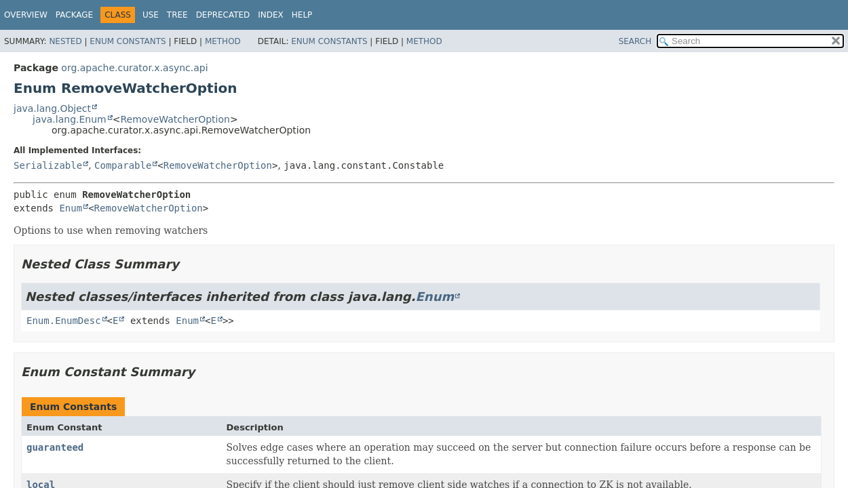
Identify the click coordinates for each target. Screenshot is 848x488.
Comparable (122, 165)
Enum (70, 208)
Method (223, 41)
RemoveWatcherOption (175, 119)
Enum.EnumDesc (63, 320)
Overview (25, 15)
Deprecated (223, 15)
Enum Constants (128, 41)
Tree (177, 15)
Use (150, 15)
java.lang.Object (52, 108)
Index (271, 15)
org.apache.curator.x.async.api (134, 67)
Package (74, 15)
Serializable (48, 165)
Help (302, 15)
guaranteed (54, 447)
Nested (65, 41)
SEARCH (635, 41)
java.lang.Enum (70, 119)
